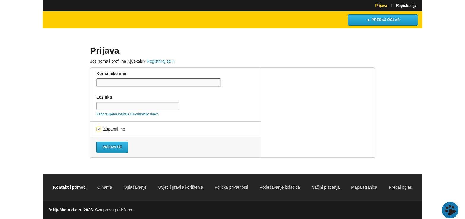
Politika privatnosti (231, 187)
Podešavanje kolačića (280, 187)
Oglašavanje (135, 187)
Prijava (381, 6)
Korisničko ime (111, 73)
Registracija (406, 6)
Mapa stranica (364, 187)
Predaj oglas (400, 187)
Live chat (450, 210)
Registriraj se (160, 61)
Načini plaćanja (325, 187)
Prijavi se (112, 147)
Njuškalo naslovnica (74, 20)
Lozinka (104, 97)
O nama (104, 187)
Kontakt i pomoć (69, 187)
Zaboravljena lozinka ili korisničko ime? (127, 114)
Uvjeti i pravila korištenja (180, 187)
